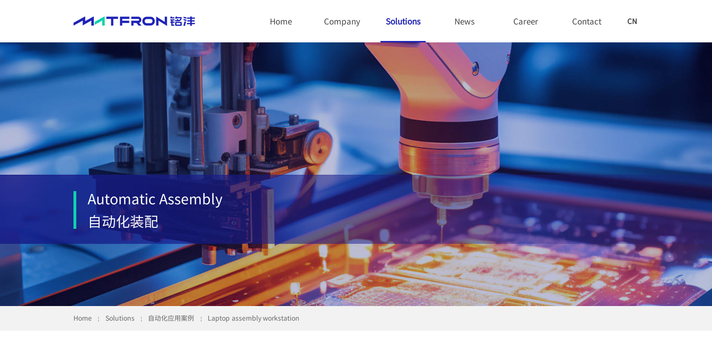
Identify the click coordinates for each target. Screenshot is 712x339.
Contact (586, 21)
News (464, 21)
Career (525, 21)
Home (281, 21)
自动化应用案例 (171, 318)
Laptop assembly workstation (253, 318)
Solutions (403, 21)
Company (342, 21)
